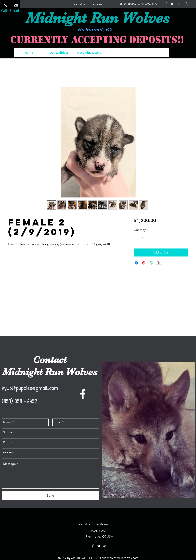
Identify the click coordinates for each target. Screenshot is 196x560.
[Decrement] (137, 238)
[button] (188, 4)
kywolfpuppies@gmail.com (93, 4)
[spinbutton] (143, 238)
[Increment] (148, 238)
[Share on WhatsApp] (151, 262)
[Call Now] (6, 5)
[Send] (50, 495)
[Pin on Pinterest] (143, 262)
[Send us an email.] (16, 5)
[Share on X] (159, 262)
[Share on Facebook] (136, 262)
